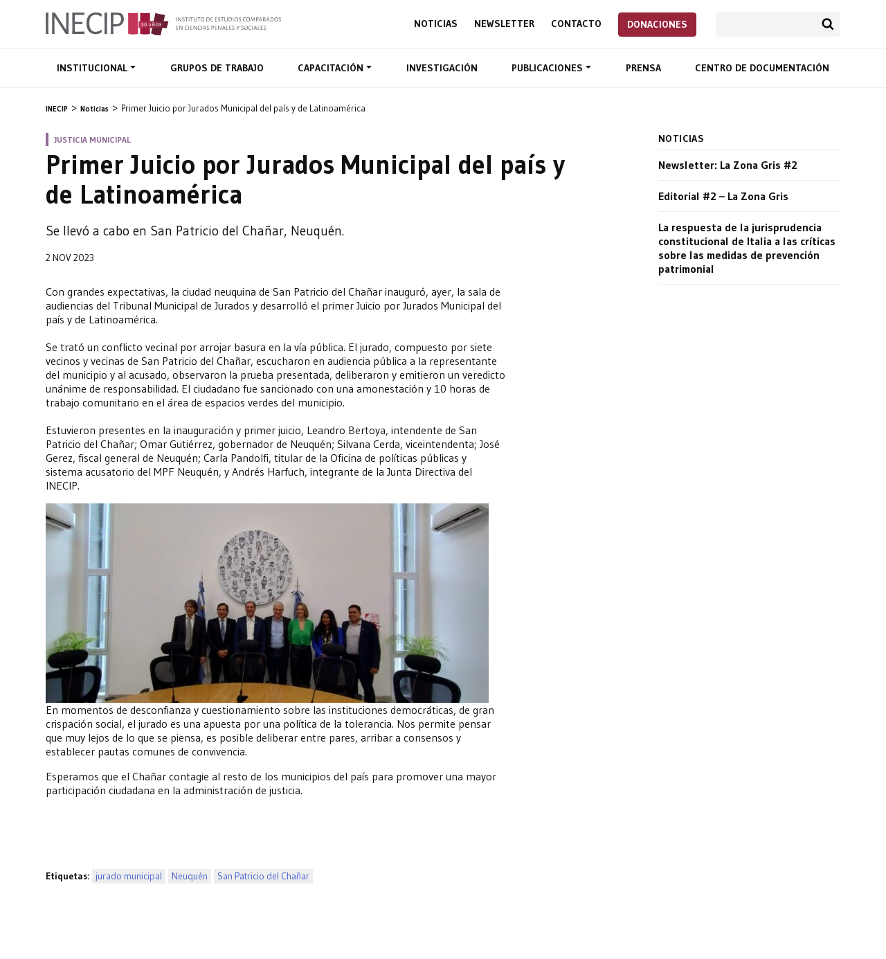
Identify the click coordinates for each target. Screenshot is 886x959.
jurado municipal (129, 876)
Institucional (93, 68)
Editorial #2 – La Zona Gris (723, 196)
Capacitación (332, 68)
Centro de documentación (762, 68)
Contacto (576, 24)
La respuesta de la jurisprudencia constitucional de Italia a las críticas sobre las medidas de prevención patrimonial (746, 248)
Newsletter (504, 24)
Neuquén (190, 876)
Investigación (442, 68)
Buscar (828, 24)
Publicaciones (549, 68)
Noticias (436, 24)
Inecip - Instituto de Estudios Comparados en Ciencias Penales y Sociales (163, 22)
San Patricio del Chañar (263, 876)
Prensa (643, 68)
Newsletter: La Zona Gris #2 (727, 165)
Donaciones (657, 24)
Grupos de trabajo (217, 68)
